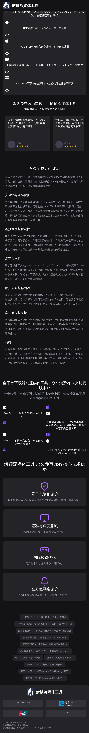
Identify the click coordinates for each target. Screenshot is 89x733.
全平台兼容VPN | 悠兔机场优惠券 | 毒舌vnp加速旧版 (44, 630)
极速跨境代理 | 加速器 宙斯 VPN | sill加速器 (44, 637)
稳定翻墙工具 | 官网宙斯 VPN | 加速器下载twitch (44, 651)
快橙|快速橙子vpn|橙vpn (27, 657)
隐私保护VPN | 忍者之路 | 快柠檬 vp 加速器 (45, 617)
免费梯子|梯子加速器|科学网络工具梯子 (44, 678)
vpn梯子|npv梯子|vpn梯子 (60, 657)
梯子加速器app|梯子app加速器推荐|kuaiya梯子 (44, 671)
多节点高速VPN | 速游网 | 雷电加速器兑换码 (44, 644)
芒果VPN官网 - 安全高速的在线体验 (44, 664)
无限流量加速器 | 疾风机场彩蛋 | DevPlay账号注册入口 (44, 624)
